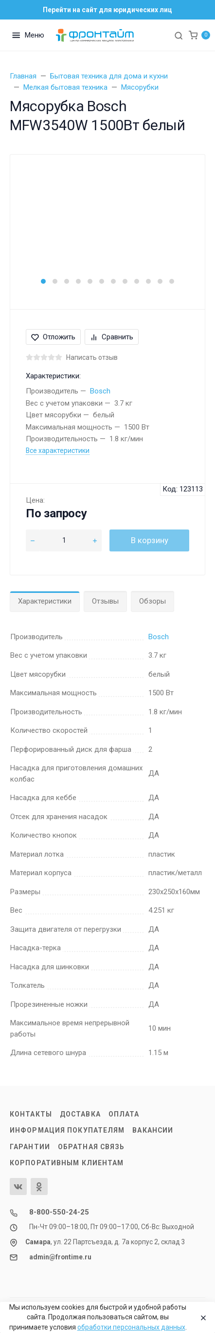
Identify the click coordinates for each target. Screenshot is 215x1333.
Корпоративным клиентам (67, 1163)
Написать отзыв (92, 357)
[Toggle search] (178, 35)
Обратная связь (91, 1147)
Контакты (31, 1114)
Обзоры (152, 601)
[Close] (201, 1317)
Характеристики (45, 601)
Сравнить (111, 337)
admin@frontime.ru (60, 1257)
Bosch (100, 391)
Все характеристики (58, 450)
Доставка (80, 1114)
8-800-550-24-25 (59, 1212)
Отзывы (105, 601)
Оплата (124, 1114)
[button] (43, 281)
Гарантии (30, 1147)
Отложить (53, 337)
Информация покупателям (67, 1130)
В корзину (149, 540)
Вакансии (152, 1130)
